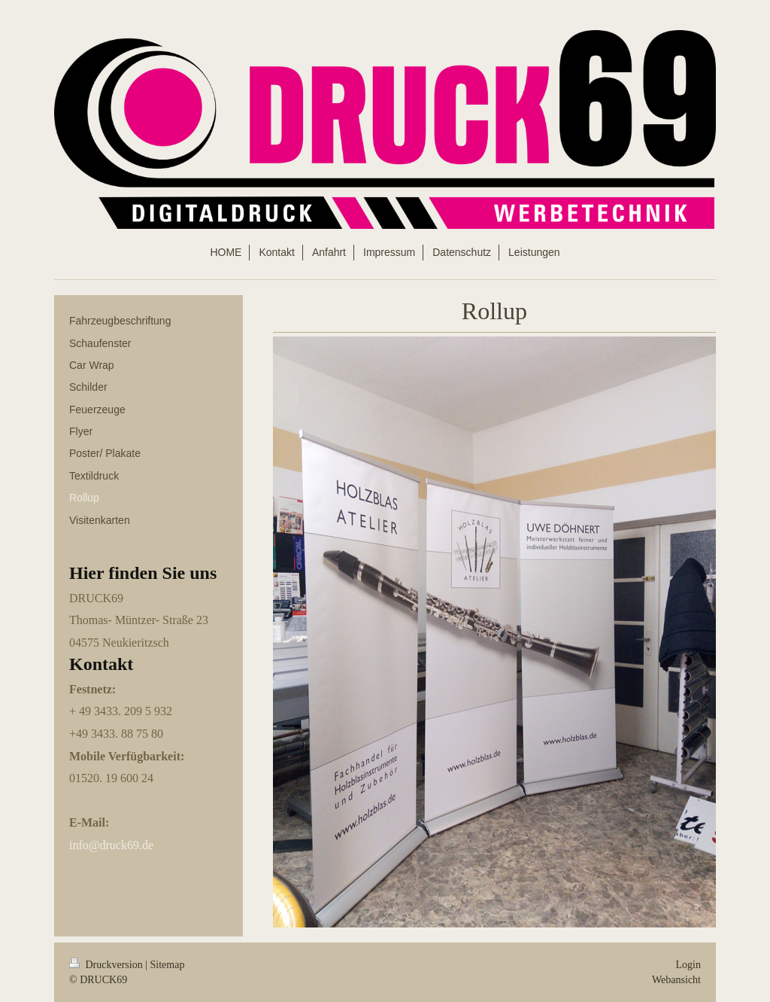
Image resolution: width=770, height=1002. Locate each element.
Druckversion (107, 964)
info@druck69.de (111, 845)
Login (688, 964)
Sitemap (167, 964)
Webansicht (676, 979)
